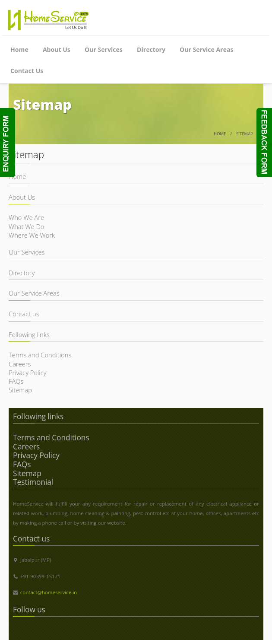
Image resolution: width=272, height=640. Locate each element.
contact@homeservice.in (48, 592)
